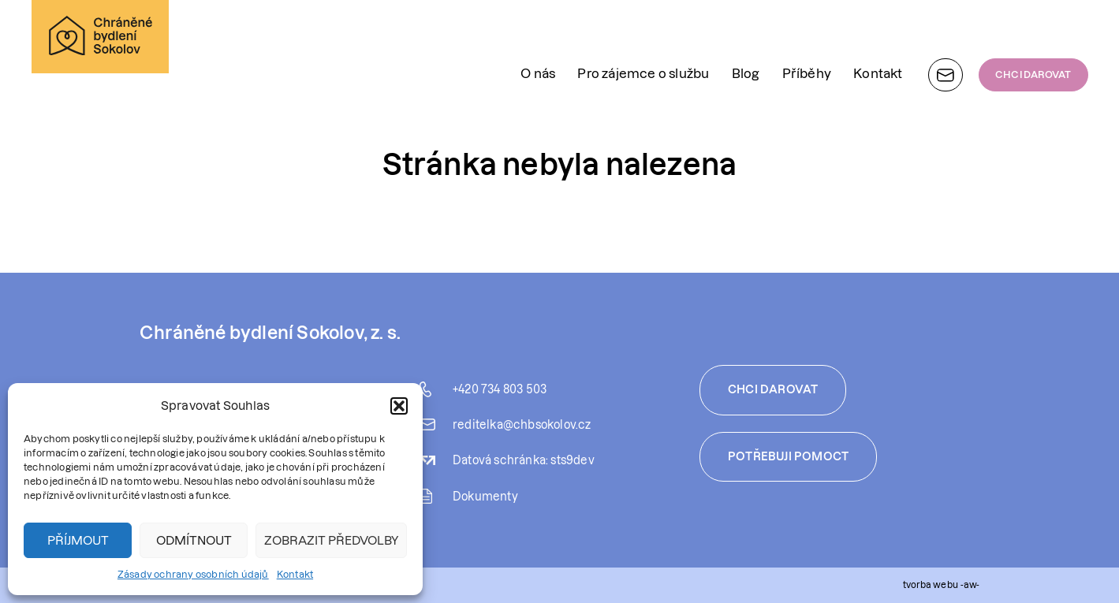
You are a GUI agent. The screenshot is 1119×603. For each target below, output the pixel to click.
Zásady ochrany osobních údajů (193, 574)
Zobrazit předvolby (331, 540)
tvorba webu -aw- (940, 584)
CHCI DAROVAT (1033, 36)
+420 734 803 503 (499, 389)
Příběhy (806, 35)
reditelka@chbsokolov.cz (522, 425)
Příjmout (78, 540)
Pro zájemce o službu (643, 35)
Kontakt (295, 574)
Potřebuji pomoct (788, 456)
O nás (537, 35)
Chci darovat (773, 389)
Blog (746, 35)
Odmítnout (194, 540)
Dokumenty (485, 496)
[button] (399, 406)
